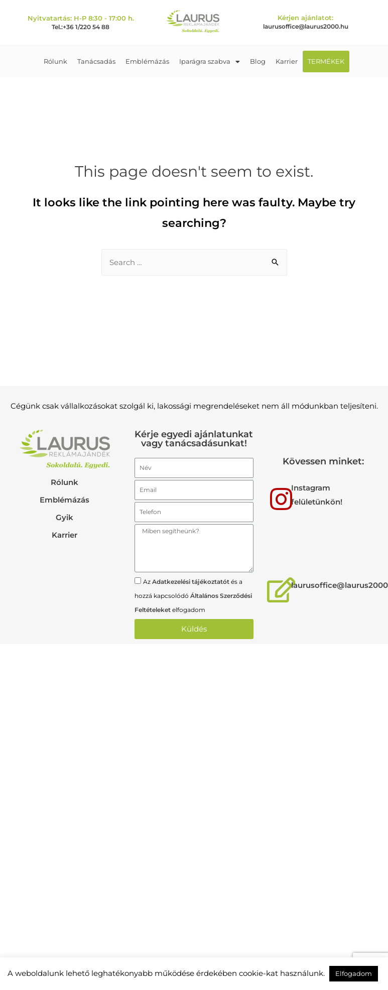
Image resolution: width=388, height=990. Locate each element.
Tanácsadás (96, 61)
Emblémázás (147, 61)
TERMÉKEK (326, 61)
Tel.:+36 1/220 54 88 (80, 27)
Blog (258, 61)
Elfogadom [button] (353, 973)
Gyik (64, 517)
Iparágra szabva (209, 61)
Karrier (287, 61)
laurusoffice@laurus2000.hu (305, 26)
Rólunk (55, 61)
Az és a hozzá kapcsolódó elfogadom (193, 595)
